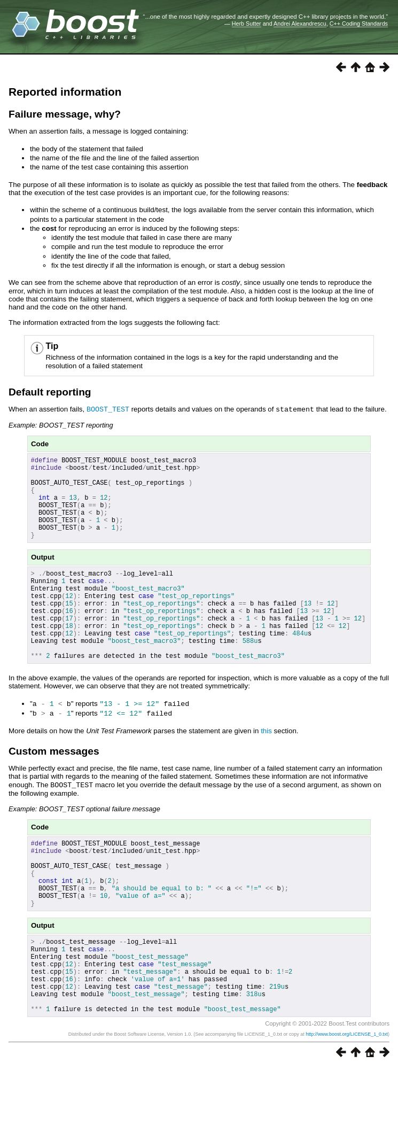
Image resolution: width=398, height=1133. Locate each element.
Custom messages (54, 786)
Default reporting (50, 392)
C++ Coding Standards (359, 23)
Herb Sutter (246, 23)
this (266, 766)
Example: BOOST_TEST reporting (61, 425)
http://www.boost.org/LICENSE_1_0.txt (347, 1099)
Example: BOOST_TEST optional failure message (84, 844)
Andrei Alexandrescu (300, 23)
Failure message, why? (65, 114)
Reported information (65, 92)
